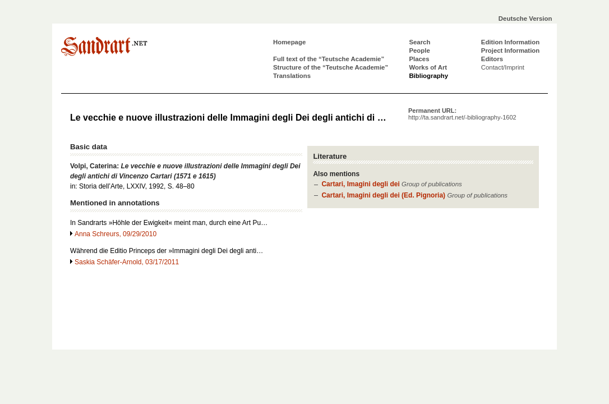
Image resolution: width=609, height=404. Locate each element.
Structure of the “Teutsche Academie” (330, 67)
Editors (492, 59)
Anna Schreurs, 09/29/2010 (115, 234)
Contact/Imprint (502, 67)
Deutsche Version (525, 18)
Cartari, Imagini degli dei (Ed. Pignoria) (383, 195)
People (419, 50)
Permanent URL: (462, 114)
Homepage (289, 42)
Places (419, 59)
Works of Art (428, 67)
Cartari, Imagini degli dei (360, 184)
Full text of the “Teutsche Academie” (328, 59)
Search (419, 42)
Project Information (510, 50)
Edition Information (510, 42)
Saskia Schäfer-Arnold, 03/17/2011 (127, 262)
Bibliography (428, 75)
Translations (292, 75)
